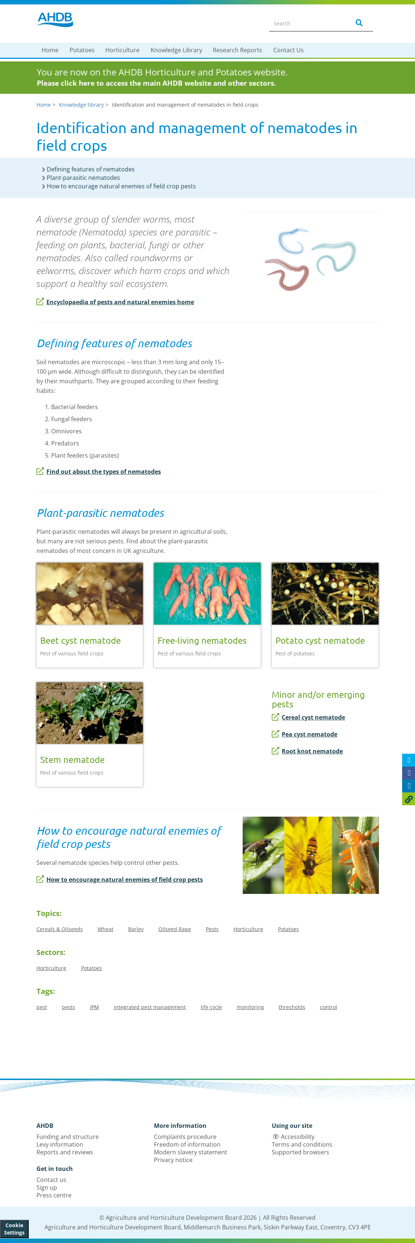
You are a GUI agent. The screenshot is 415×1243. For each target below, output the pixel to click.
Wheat (105, 929)
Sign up (46, 1187)
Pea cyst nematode (304, 734)
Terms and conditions (302, 1144)
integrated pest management (150, 1007)
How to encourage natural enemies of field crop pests (119, 880)
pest (41, 1007)
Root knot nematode (307, 751)
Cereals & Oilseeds (59, 929)
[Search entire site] (305, 23)
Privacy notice (173, 1160)
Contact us (51, 1180)
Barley (136, 929)
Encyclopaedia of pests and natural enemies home (115, 302)
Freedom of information (187, 1144)
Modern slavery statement (190, 1152)
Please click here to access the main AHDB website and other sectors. (156, 83)
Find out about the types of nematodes (98, 472)
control (328, 1007)
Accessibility (297, 1137)
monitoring (250, 1007)
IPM (94, 1007)
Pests (212, 929)
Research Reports (237, 50)
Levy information (59, 1144)
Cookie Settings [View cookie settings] (14, 1229)
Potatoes (82, 50)
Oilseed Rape (174, 929)
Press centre (53, 1195)
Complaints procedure (185, 1137)
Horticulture (122, 50)
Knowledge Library (176, 50)
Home (50, 50)
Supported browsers (300, 1152)
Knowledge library (81, 104)
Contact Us (288, 50)
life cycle (211, 1007)
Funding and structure (67, 1137)
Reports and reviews (64, 1152)
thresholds (292, 1007)
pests (68, 1007)
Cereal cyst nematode (308, 717)
